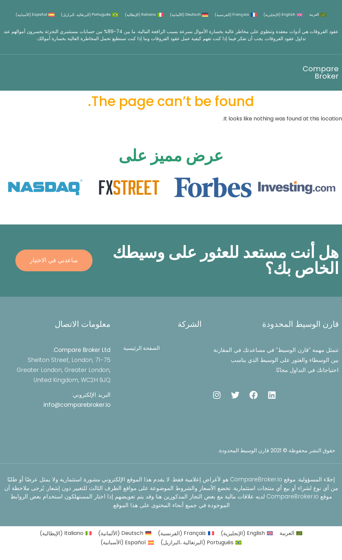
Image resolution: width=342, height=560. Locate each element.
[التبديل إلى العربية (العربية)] (318, 15)
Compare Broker (321, 72)
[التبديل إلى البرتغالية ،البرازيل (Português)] (90, 15)
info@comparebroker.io (77, 405)
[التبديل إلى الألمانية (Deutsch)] (189, 15)
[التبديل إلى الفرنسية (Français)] (235, 15)
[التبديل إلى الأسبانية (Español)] (35, 15)
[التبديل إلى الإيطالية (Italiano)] (144, 15)
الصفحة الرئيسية (142, 348)
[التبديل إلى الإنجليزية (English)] (283, 15)
